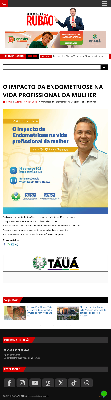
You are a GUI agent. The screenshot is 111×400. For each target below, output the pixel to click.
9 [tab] (70, 325)
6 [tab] (57, 325)
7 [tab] (62, 325)
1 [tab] (36, 325)
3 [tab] (44, 325)
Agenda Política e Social (26, 101)
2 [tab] (40, 325)
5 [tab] (53, 325)
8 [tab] (66, 325)
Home (7, 101)
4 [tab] (49, 325)
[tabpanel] (29, 313)
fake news (46, 56)
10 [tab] (75, 325)
